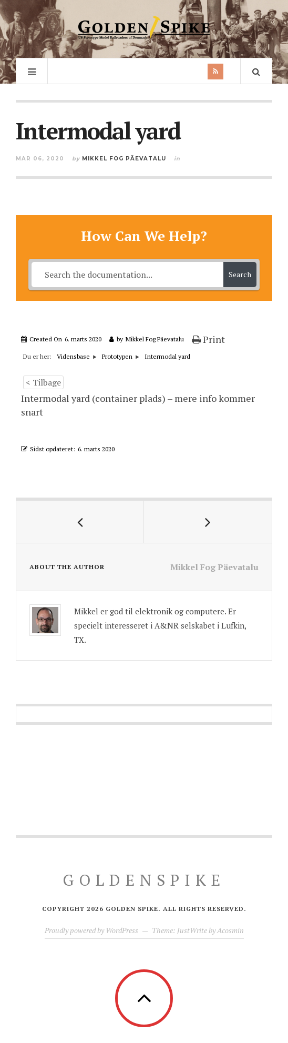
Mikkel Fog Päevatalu (124, 158)
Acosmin (230, 930)
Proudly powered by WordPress (91, 930)
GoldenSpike (144, 879)
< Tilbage (43, 382)
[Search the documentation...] (127, 274)
